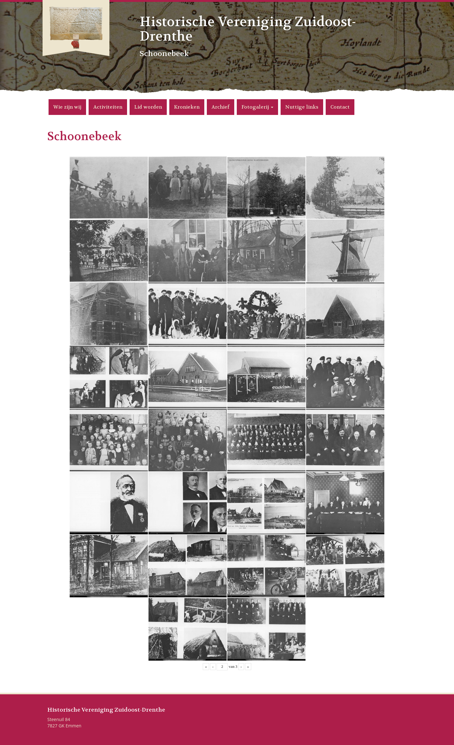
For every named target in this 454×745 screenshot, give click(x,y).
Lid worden (148, 107)
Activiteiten (107, 107)
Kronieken (187, 107)
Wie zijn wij (67, 107)
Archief (221, 107)
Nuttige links (301, 107)
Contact (340, 107)
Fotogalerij (257, 107)
